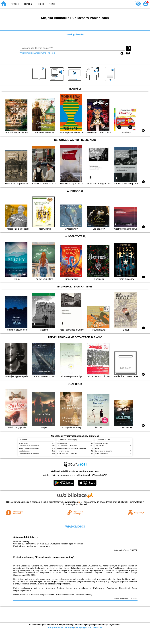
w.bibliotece (72, 502)
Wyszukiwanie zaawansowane (33, 53)
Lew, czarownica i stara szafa (29, 446)
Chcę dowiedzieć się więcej (61, 627)
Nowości (15, 4)
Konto (52, 4)
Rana (97, 448)
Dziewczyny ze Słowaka (103, 451)
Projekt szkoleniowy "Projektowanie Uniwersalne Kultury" (43, 557)
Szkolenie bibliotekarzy (25, 537)
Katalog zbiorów (75, 34)
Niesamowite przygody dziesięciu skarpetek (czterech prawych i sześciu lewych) (84, 448)
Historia (28, 4)
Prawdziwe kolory (63, 451)
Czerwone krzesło (101, 443)
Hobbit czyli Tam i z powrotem (29, 448)
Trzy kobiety (99, 446)
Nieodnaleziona (24, 451)
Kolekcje (51, 53)
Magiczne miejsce (101, 453)
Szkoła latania (24, 443)
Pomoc (40, 4)
